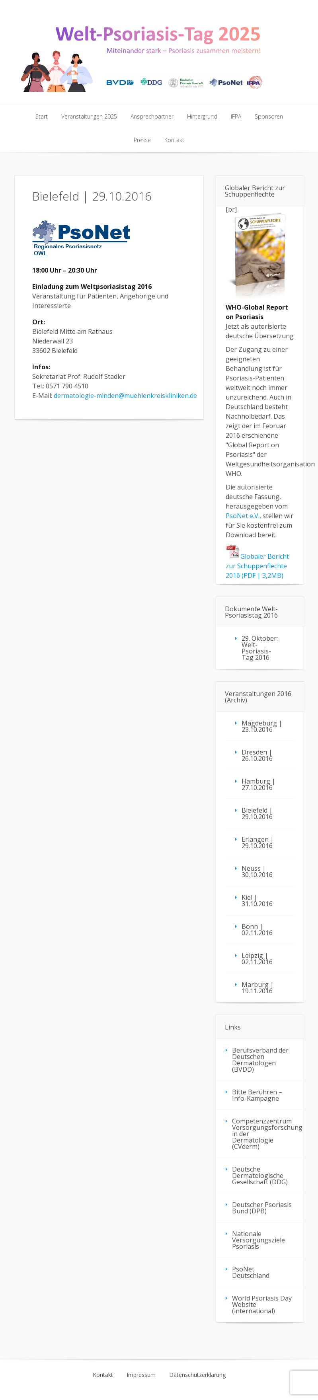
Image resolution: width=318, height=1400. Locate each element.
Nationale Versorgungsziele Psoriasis (258, 1240)
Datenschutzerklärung (197, 1375)
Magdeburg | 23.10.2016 (262, 726)
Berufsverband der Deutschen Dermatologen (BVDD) (260, 1060)
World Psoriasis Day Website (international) (262, 1304)
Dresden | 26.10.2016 (257, 755)
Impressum (141, 1375)
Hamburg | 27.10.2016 (258, 784)
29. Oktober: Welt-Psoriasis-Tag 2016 (260, 648)
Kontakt (103, 1375)
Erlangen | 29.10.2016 (258, 842)
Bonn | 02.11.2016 (257, 929)
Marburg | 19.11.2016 (258, 987)
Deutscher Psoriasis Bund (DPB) (262, 1207)
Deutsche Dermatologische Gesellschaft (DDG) (260, 1175)
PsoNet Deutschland (250, 1272)
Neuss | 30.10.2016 (257, 871)
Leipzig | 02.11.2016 (257, 958)
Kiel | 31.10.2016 (257, 900)
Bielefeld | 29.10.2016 (257, 813)
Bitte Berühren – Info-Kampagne (257, 1095)
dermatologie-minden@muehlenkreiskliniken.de (125, 395)
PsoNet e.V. (242, 515)
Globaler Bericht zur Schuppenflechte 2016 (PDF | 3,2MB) (257, 566)
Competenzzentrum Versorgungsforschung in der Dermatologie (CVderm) (267, 1134)
